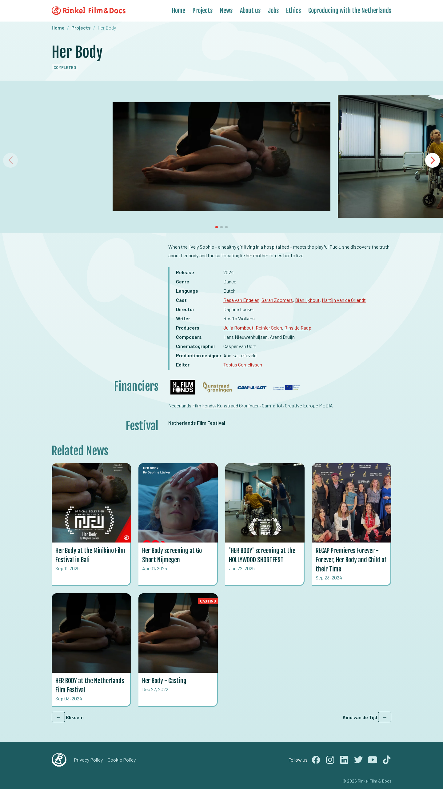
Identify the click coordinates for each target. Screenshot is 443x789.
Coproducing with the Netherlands (349, 10)
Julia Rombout (238, 327)
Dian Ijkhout (307, 300)
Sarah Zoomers (277, 300)
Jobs (273, 10)
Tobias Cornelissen (242, 364)
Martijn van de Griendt (344, 300)
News (226, 10)
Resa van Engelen (241, 300)
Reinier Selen (269, 327)
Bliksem (68, 717)
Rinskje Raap (297, 327)
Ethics (293, 10)
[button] (432, 160)
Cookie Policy (122, 760)
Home (178, 10)
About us (250, 10)
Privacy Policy (88, 760)
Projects (203, 10)
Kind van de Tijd (367, 717)
